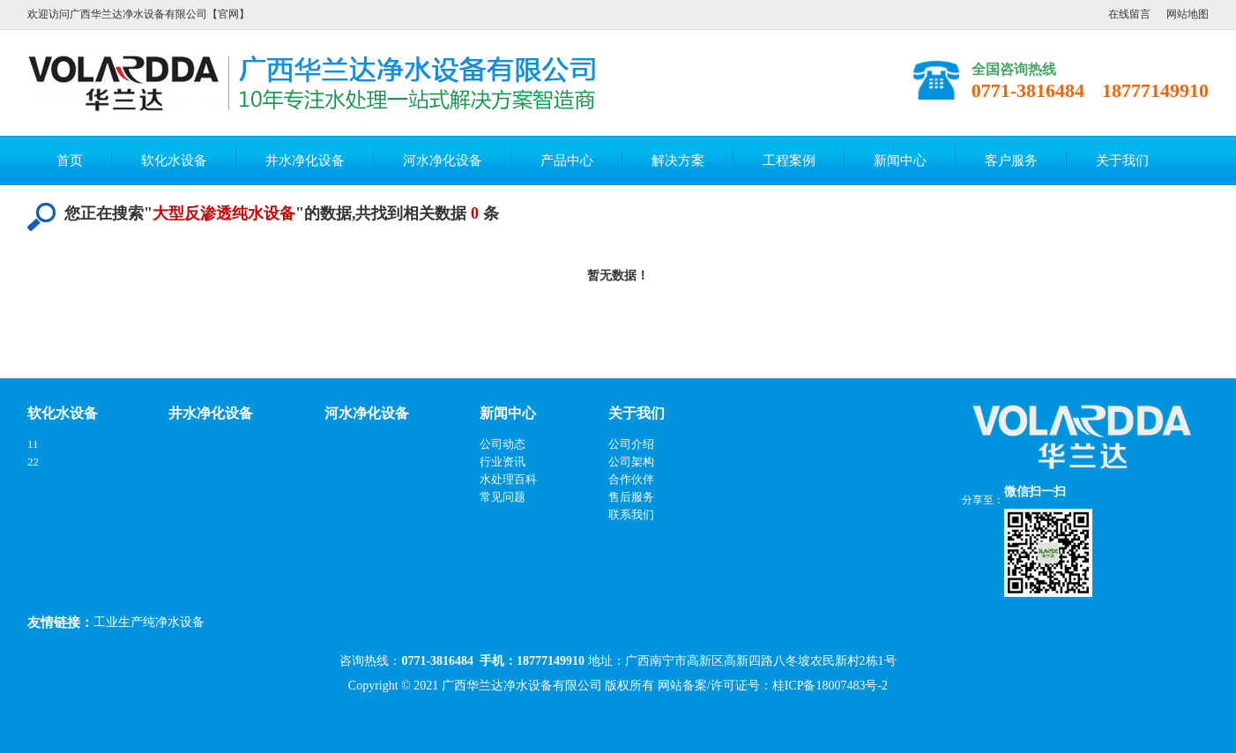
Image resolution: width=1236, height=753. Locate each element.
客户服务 (1011, 160)
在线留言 (1129, 14)
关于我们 (1122, 160)
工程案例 (789, 160)
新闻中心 (900, 160)
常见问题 (502, 496)
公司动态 (502, 444)
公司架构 (631, 461)
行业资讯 (502, 461)
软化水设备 (174, 160)
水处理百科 (508, 479)
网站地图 (1187, 14)
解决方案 (678, 160)
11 (33, 444)
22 (33, 461)
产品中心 (566, 160)
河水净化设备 (442, 160)
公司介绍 (631, 444)
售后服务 (631, 496)
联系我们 (631, 514)
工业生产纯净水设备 (149, 622)
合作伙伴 (631, 479)
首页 (69, 160)
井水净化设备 (305, 160)
